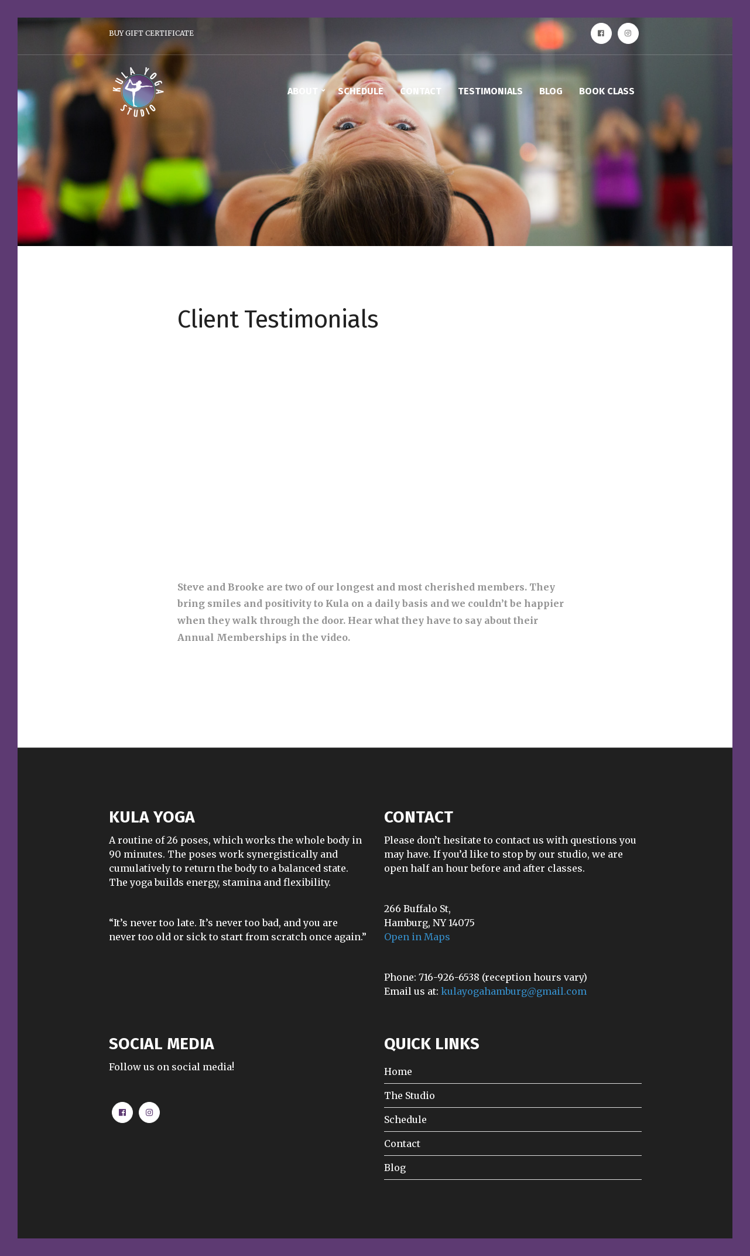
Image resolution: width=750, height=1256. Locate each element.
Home (398, 1071)
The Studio (409, 1095)
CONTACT (420, 91)
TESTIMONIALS (490, 91)
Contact (402, 1143)
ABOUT (302, 91)
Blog (395, 1167)
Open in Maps (417, 937)
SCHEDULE (360, 91)
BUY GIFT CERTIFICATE (151, 33)
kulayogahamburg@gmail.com (514, 991)
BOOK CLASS (607, 91)
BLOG (551, 91)
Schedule (405, 1119)
